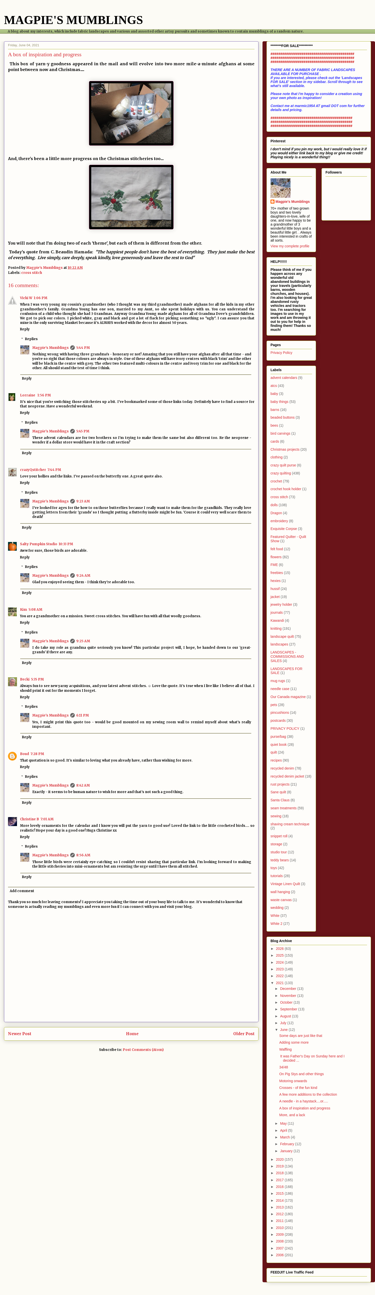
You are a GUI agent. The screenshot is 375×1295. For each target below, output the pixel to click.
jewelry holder (281, 604)
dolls (274, 505)
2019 (280, 1166)
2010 (280, 1228)
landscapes (279, 644)
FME (274, 565)
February (287, 1144)
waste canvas (281, 900)
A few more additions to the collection (308, 1094)
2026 (280, 949)
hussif (275, 589)
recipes (276, 760)
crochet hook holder (285, 489)
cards (274, 441)
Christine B (29, 819)
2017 (280, 1180)
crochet (276, 481)
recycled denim (282, 768)
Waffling (285, 1049)
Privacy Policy (281, 353)
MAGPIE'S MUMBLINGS (73, 20)
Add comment (22, 891)
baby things (279, 402)
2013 (280, 1207)
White (275, 916)
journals (276, 612)
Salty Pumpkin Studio (38, 544)
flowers (276, 557)
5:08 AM (35, 609)
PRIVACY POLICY (284, 729)
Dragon (276, 513)
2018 (280, 1173)
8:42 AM (83, 785)
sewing (276, 816)
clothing (276, 457)
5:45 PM (82, 431)
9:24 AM (83, 575)
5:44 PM (83, 348)
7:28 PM (37, 754)
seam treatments (283, 808)
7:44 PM (54, 470)
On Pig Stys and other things (301, 1074)
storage (276, 844)
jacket (275, 597)
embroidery (279, 521)
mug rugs (277, 681)
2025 (280, 955)
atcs (273, 386)
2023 (280, 969)
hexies (275, 581)
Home (132, 1033)
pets (273, 705)
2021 (280, 983)
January (287, 1151)
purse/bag (278, 737)
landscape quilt (282, 636)
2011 (280, 1221)
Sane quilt (278, 792)
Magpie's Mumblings (50, 348)
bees (274, 425)
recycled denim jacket (287, 776)
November (288, 996)
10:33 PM (66, 544)
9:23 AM (83, 501)
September (289, 1009)
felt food (276, 549)
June (284, 1030)
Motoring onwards (293, 1081)
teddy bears (279, 860)
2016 (280, 1187)
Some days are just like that (300, 1036)
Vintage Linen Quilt (285, 884)
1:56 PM (44, 395)
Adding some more (294, 1042)
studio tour (278, 852)
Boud (24, 754)
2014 (280, 1200)
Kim (23, 609)
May (284, 1123)
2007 (280, 1248)
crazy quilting (280, 473)
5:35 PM (37, 679)
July (283, 1023)
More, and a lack (292, 1115)
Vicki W (26, 298)
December (288, 989)
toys (273, 868)
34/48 (283, 1067)
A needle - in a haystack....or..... (303, 1101)
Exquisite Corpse (283, 529)
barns (274, 410)
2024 (280, 962)
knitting (276, 628)
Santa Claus (280, 800)
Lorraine (28, 395)
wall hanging (280, 892)
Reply (25, 329)
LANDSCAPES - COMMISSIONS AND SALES (287, 656)
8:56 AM (83, 855)
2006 (280, 1255)
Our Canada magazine (288, 697)
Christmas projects (285, 449)
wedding (277, 908)
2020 (280, 1159)
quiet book (278, 745)
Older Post (243, 1033)
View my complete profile (289, 246)
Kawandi (277, 620)
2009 (280, 1234)
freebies (276, 573)
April (284, 1130)
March (285, 1137)
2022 (280, 976)
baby (274, 394)
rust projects (280, 784)
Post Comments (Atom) (143, 1050)
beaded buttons (282, 417)
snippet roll (279, 836)
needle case (280, 689)
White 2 (276, 924)
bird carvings (280, 433)
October (287, 1002)
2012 (280, 1214)
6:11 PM (82, 715)
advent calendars (283, 378)
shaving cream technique (290, 824)
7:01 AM (47, 819)
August (286, 1016)
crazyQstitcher (33, 470)
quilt (273, 752)
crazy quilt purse (283, 465)
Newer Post (19, 1033)
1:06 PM (40, 298)
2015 (280, 1193)
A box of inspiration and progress (304, 1108)
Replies (31, 339)
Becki (25, 679)
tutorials (276, 876)
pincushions (279, 713)
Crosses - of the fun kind (298, 1088)
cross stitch (31, 273)
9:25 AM (83, 641)
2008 (280, 1241)
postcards (278, 721)
